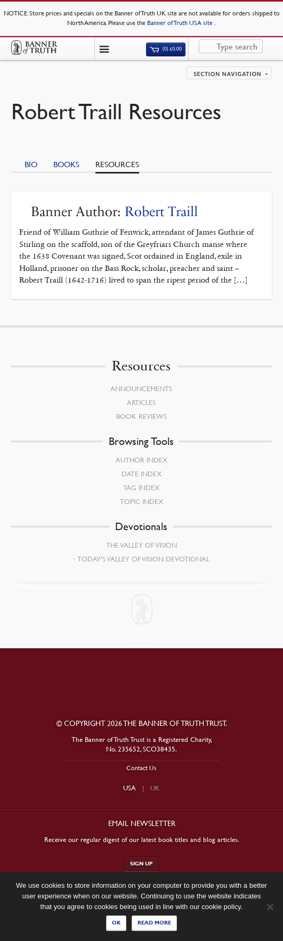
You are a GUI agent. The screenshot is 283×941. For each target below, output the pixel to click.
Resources (117, 164)
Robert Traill (161, 211)
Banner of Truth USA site (180, 23)
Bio (31, 164)
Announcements (141, 388)
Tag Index (141, 487)
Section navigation (227, 74)
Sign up (141, 863)
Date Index (141, 473)
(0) (166, 49)
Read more (154, 922)
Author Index (141, 460)
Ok (116, 922)
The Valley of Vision (141, 545)
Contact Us (141, 768)
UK (155, 787)
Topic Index (141, 501)
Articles (141, 402)
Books (66, 164)
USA (129, 787)
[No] (269, 907)
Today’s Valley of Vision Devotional (143, 559)
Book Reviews (141, 416)
